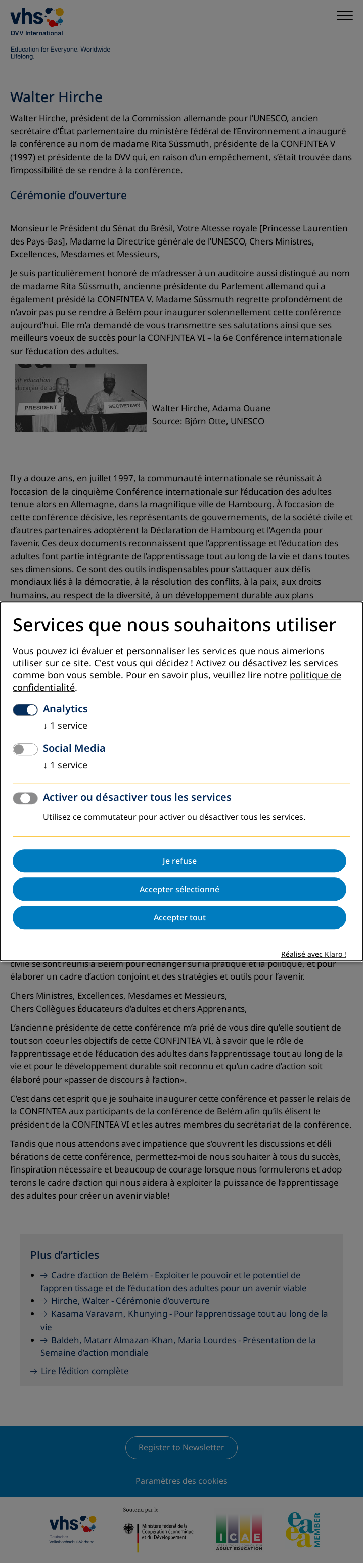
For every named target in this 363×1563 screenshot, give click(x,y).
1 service (65, 726)
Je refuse (180, 861)
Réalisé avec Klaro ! (313, 955)
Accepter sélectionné (179, 889)
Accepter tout (180, 917)
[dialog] (181, 781)
